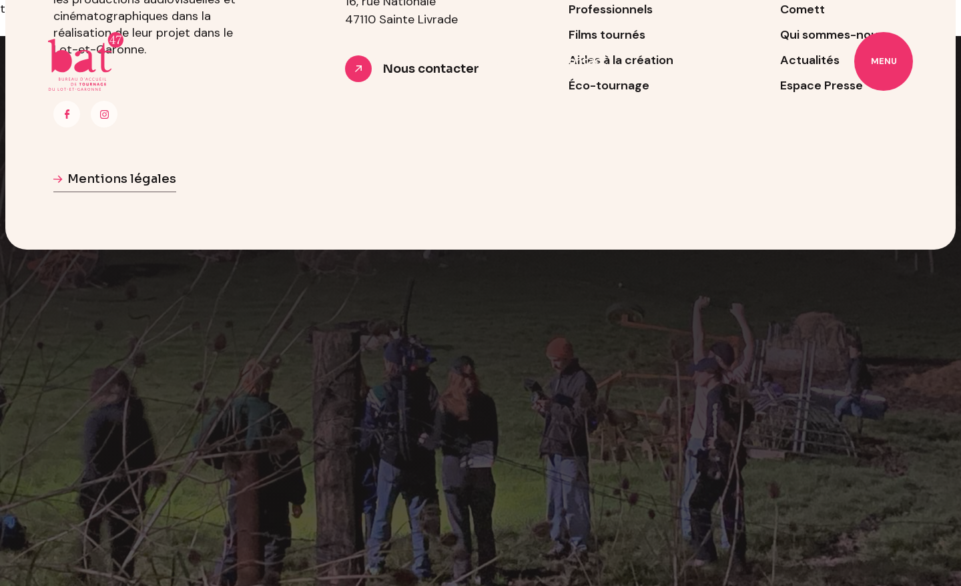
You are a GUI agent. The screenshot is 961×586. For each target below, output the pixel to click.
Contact (583, 61)
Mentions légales (121, 179)
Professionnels (490, 61)
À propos (397, 61)
